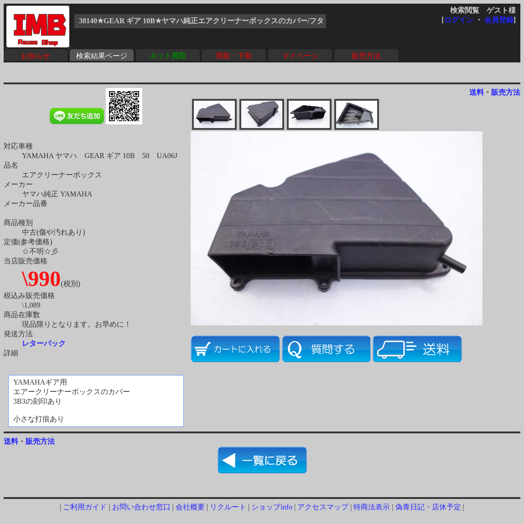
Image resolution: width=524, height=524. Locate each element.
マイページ (300, 56)
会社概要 (190, 507)
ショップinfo (271, 507)
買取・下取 (234, 56)
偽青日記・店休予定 (428, 507)
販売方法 (366, 56)
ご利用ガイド (85, 507)
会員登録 (499, 20)
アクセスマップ (322, 507)
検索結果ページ (101, 56)
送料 (476, 92)
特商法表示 (371, 507)
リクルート (228, 507)
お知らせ (35, 56)
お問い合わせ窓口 (141, 507)
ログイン (458, 20)
